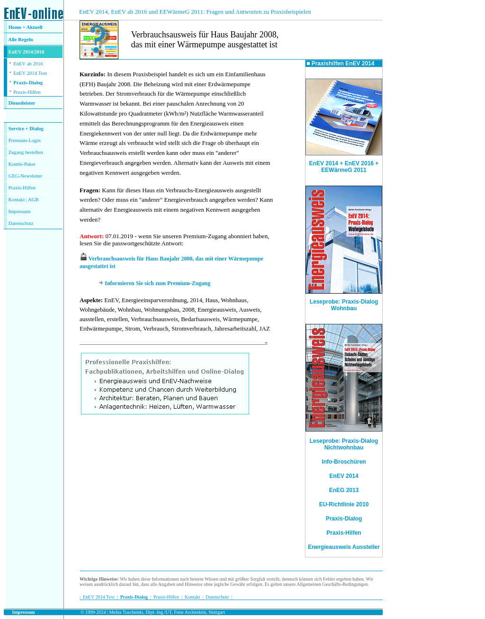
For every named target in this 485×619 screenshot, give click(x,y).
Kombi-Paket (22, 164)
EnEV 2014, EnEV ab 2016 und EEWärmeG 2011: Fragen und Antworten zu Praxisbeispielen (195, 11)
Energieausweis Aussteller (344, 547)
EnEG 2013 (344, 490)
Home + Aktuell (26, 27)
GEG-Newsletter (26, 176)
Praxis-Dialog (28, 82)
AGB (33, 199)
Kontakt (17, 199)
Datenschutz (217, 597)
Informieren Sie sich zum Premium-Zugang (157, 283)
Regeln (25, 39)
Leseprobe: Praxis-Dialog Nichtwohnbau (344, 444)
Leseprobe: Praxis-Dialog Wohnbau (343, 302)
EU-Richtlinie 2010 (344, 504)
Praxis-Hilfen (26, 92)
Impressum (20, 211)
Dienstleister (22, 103)
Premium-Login (25, 140)
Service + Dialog (26, 128)
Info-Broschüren (344, 461)
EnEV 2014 (343, 476)
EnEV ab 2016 (28, 63)
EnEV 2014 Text (30, 73)
